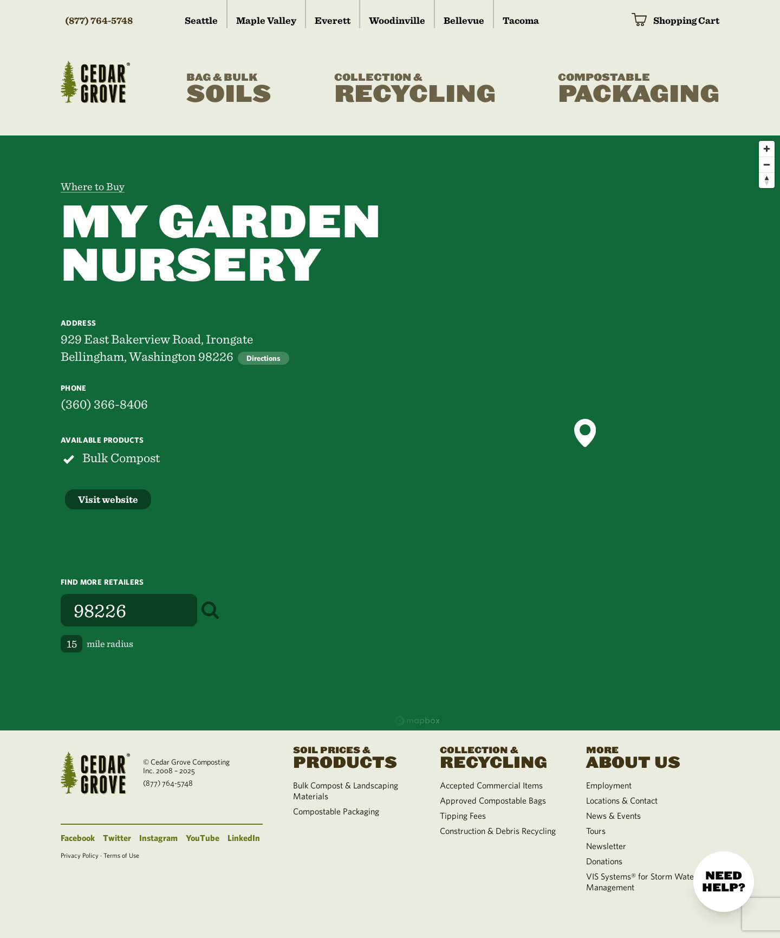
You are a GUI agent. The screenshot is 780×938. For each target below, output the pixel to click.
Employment (609, 785)
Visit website (108, 499)
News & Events (613, 815)
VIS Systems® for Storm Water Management (641, 881)
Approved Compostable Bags (493, 800)
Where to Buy (93, 186)
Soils (228, 89)
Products (353, 756)
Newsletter (606, 846)
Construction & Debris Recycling (498, 831)
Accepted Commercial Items (491, 785)
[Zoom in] (767, 149)
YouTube (202, 838)
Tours (596, 831)
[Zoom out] (767, 164)
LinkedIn (243, 838)
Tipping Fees (463, 815)
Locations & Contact (622, 800)
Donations (604, 861)
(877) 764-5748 (99, 20)
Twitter (117, 838)
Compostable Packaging (336, 811)
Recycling (415, 89)
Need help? (723, 881)
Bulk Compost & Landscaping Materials (345, 790)
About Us (646, 756)
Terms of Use (121, 855)
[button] (585, 433)
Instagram (158, 838)
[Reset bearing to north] (767, 180)
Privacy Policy (80, 855)
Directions (263, 358)
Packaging (638, 89)
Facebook (78, 838)
